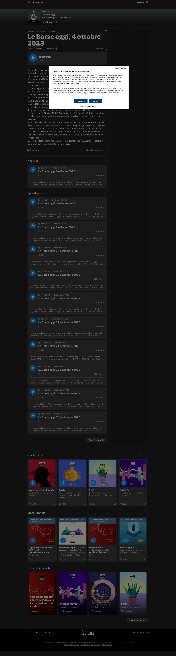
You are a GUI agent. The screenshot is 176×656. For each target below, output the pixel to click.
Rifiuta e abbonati (120, 68)
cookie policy (84, 81)
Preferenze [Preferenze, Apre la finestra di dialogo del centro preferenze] (81, 101)
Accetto (95, 101)
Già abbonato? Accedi (89, 106)
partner (116, 88)
